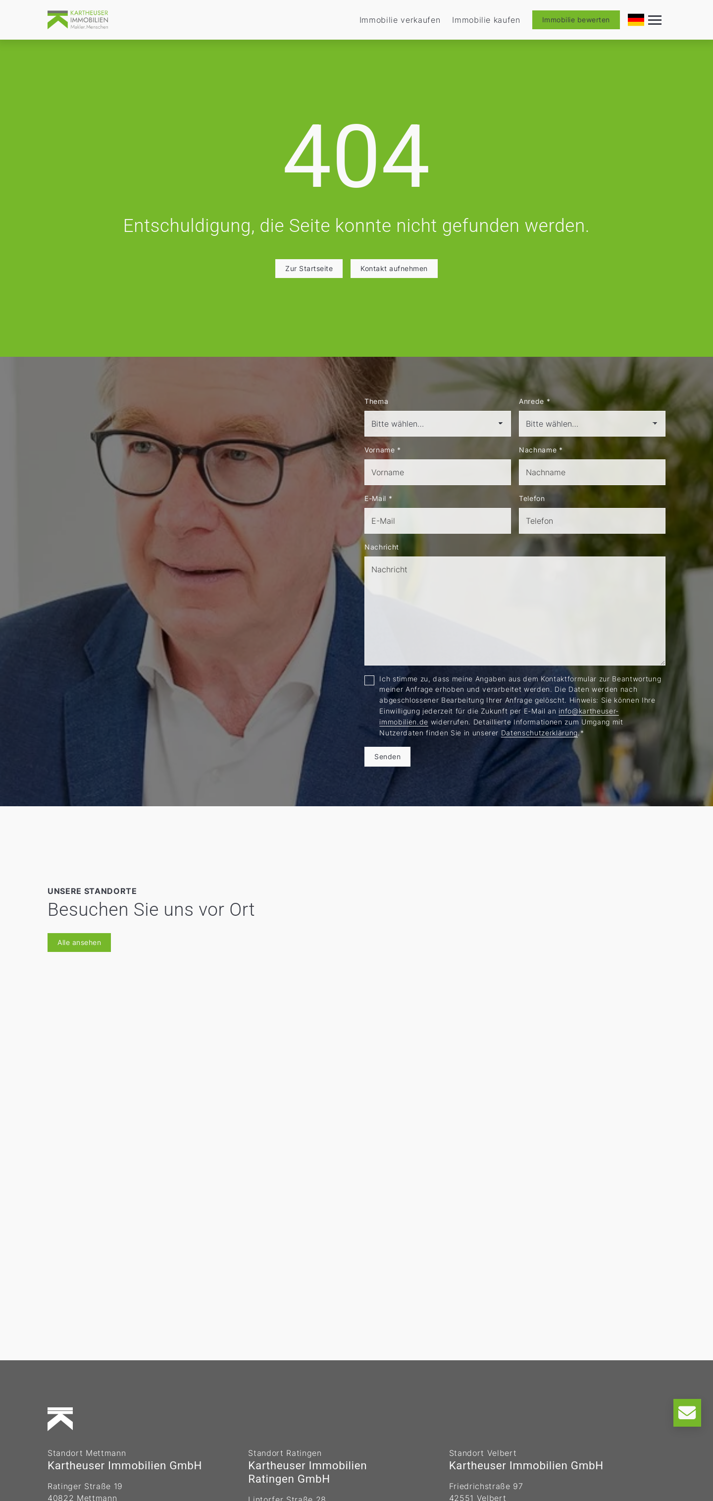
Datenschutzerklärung (539, 732)
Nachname (541, 449)
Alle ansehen (79, 942)
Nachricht (381, 547)
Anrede (534, 401)
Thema (376, 401)
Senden (387, 756)
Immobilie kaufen (486, 20)
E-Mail (378, 498)
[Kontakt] (687, 1413)
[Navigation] (655, 19)
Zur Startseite (309, 268)
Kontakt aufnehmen (394, 268)
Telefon (532, 498)
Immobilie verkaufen (400, 20)
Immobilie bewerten (576, 19)
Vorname (382, 449)
